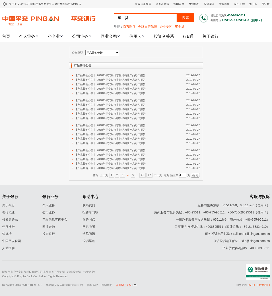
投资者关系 (164, 36)
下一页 (158, 175)
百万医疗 (129, 26)
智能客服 (224, 4)
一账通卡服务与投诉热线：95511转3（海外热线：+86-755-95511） (223, 219)
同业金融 (109, 36)
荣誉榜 (7, 234)
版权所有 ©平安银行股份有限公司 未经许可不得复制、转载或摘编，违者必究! (48, 271)
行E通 (188, 36)
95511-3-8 (228, 20)
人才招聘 (8, 248)
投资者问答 (90, 212)
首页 (6, 36)
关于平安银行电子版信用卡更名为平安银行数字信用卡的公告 (45, 4)
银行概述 (8, 212)
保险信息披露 (143, 4)
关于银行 (210, 36)
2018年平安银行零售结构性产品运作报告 (121, 75)
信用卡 (135, 36)
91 (142, 175)
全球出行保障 (147, 26)
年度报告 (8, 226)
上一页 (104, 175)
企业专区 (166, 26)
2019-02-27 (193, 75)
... (137, 175)
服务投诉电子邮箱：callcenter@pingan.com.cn (237, 234)
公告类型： (78, 52)
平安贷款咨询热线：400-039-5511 (246, 248)
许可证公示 (162, 4)
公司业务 (80, 36)
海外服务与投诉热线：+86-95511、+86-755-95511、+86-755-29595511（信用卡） (212, 212)
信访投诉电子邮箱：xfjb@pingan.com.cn (241, 241)
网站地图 (194, 4)
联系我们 (88, 205)
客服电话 (215, 20)
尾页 (166, 175)
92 (149, 175)
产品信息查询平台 (54, 219)
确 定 (195, 175)
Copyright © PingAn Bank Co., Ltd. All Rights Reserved (35, 276)
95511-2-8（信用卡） (250, 20)
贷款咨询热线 (218, 15)
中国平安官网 (11, 241)
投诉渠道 (209, 4)
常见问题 (88, 234)
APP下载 (239, 4)
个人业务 (27, 36)
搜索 (185, 18)
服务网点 (88, 219)
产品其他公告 (82, 65)
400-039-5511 (236, 15)
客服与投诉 (260, 197)
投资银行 (48, 234)
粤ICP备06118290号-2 (28, 285)
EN (255, 4)
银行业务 (50, 197)
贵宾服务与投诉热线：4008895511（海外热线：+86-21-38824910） (222, 226)
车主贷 (179, 26)
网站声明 (106, 285)
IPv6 (134, 285)
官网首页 (178, 4)
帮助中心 (90, 197)
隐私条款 (92, 285)
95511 (251, 285)
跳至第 (174, 175)
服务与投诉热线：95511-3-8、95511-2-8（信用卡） (234, 205)
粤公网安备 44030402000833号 (65, 285)
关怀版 (266, 4)
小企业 (54, 36)
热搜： (118, 26)
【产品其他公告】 (85, 75)
